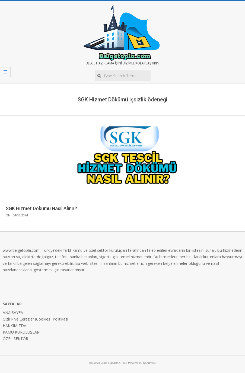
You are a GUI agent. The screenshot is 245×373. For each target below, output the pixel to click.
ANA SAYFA (13, 312)
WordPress (149, 362)
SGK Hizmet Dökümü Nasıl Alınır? (41, 208)
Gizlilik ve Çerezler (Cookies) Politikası (35, 319)
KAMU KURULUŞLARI (21, 332)
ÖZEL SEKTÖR (15, 338)
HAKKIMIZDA (14, 325)
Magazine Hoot (117, 362)
